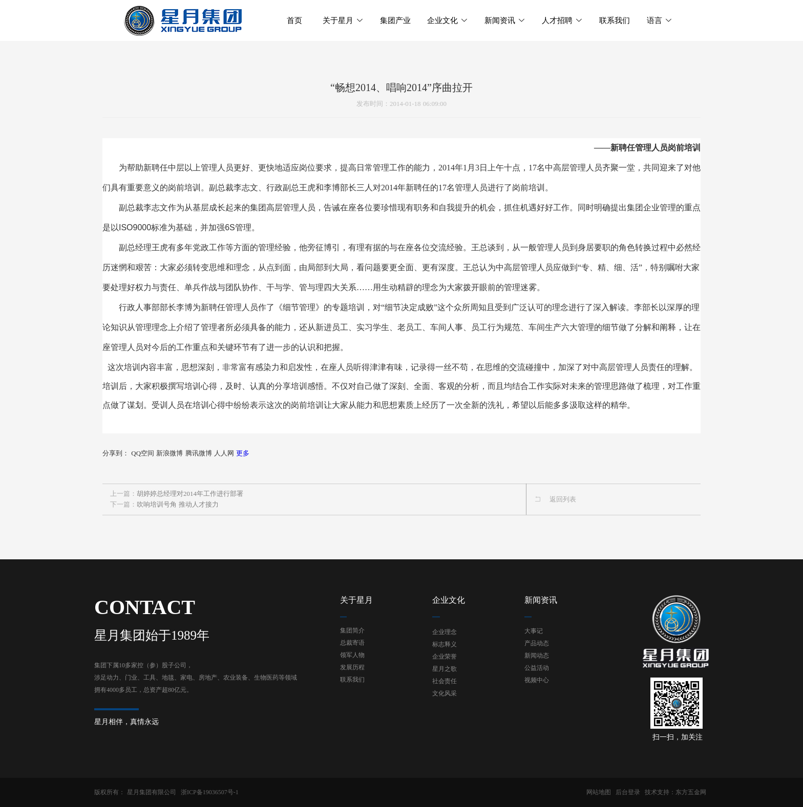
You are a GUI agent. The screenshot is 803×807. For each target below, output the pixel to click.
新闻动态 (536, 655)
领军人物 (352, 655)
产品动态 (536, 643)
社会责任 (444, 681)
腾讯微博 (198, 453)
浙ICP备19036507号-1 (210, 792)
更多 (242, 453)
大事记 (533, 631)
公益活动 (536, 667)
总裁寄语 (352, 642)
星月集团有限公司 (151, 792)
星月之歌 (444, 668)
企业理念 (444, 632)
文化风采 (444, 693)
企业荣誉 (444, 656)
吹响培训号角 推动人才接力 (178, 504)
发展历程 (352, 667)
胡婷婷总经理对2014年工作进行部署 (190, 493)
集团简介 (352, 630)
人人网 (224, 453)
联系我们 (352, 679)
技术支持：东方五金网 (675, 792)
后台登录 (628, 792)
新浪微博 (169, 453)
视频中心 (536, 680)
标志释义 (444, 644)
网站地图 (598, 792)
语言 (659, 20)
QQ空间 (142, 453)
